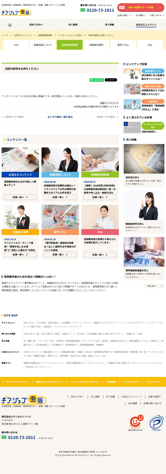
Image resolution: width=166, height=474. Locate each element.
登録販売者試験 (45, 35)
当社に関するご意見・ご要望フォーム (58, 326)
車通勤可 (100, 337)
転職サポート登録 (135, 326)
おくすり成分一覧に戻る (60, 116)
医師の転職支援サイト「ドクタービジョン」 (86, 355)
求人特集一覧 (29, 333)
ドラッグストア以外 (91, 333)
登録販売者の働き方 (102, 344)
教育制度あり (72, 337)
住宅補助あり (57, 337)
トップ (4, 35)
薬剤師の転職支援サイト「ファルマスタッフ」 (43, 355)
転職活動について (51, 344)
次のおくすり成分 (106, 116)
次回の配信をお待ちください (101, 35)
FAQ (104, 348)
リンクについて (60, 319)
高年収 (105, 333)
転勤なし (155, 333)
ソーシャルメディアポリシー (132, 315)
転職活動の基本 (68, 344)
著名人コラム (94, 348)
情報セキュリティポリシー (106, 315)
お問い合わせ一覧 (31, 326)
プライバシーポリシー (82, 315)
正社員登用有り (42, 337)
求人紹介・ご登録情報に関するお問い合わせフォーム (100, 326)
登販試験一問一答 (137, 344)
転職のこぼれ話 (84, 344)
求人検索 (41, 315)
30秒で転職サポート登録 (140, 7)
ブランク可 (42, 333)
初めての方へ (29, 315)
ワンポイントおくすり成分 (70, 35)
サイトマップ (76, 319)
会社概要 (66, 315)
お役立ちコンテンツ (23, 35)
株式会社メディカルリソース (38, 359)
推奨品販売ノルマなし (139, 333)
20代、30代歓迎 (56, 333)
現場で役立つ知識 (78, 348)
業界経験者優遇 (73, 333)
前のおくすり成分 (15, 116)
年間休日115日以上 (118, 333)
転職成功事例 (39, 348)
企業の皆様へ (54, 315)
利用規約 (47, 319)
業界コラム (53, 348)
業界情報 (64, 348)
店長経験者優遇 (87, 337)
